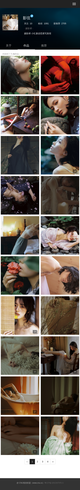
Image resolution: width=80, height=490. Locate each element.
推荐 (44, 45)
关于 (8, 45)
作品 (26, 45)
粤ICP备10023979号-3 (53, 483)
